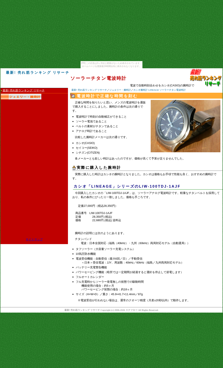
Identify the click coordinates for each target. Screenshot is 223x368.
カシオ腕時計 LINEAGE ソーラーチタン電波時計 (159, 90)
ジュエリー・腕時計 (120, 90)
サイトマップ (34, 239)
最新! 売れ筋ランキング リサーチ (89, 90)
